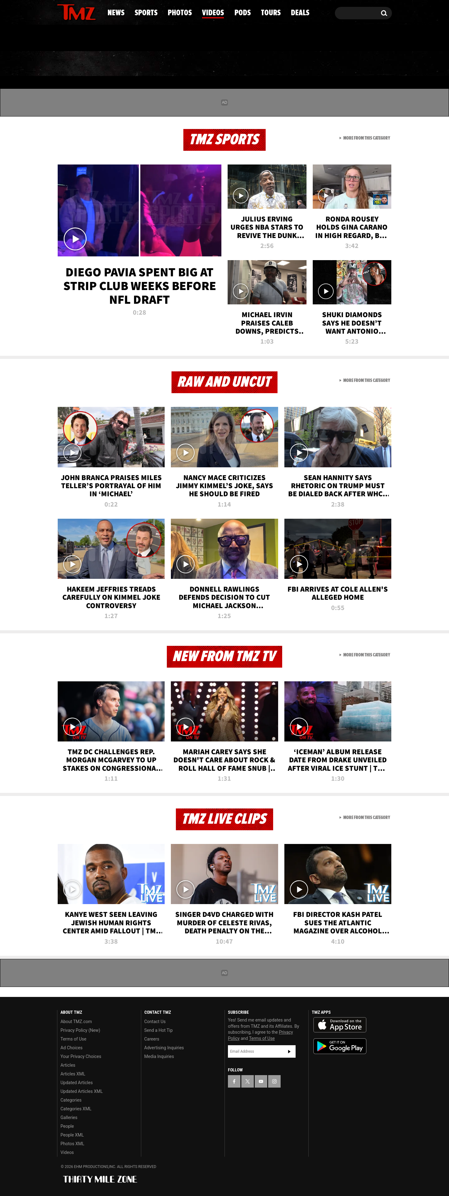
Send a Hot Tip (158, 1030)
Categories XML (75, 1108)
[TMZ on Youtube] (82, 11)
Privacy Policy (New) (80, 1030)
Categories (70, 1100)
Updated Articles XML (81, 1091)
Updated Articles (76, 1082)
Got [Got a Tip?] (76, 38)
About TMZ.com (76, 1021)
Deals (365, 63)
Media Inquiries (159, 1056)
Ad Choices (71, 1047)
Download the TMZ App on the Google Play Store (339, 1046)
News (72, 63)
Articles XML (72, 1073)
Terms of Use (73, 1038)
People (67, 1126)
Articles (67, 1065)
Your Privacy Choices (80, 1056)
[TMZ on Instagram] (94, 11)
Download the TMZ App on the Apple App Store (339, 1025)
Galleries (68, 1117)
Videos (226, 63)
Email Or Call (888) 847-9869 (128, 38)
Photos (174, 63)
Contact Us (155, 1021)
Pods (273, 63)
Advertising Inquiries (164, 1047)
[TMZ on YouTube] (261, 1081)
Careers (151, 1038)
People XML (72, 1134)
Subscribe (289, 1051)
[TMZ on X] (71, 11)
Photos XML (72, 1143)
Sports (120, 63)
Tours (318, 63)
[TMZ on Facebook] (62, 11)
